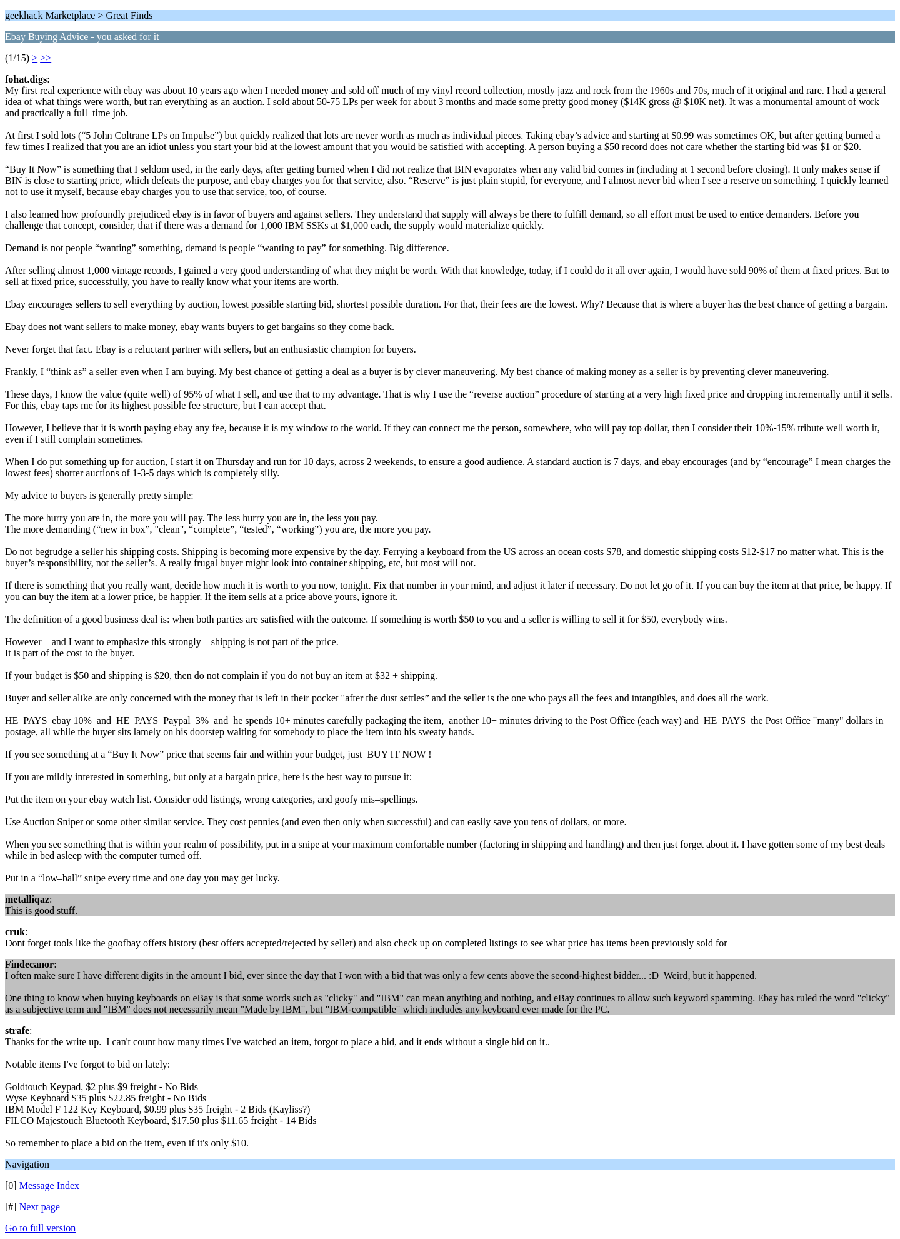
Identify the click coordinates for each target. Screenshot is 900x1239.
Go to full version (40, 1228)
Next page (39, 1206)
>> (45, 58)
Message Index (49, 1185)
